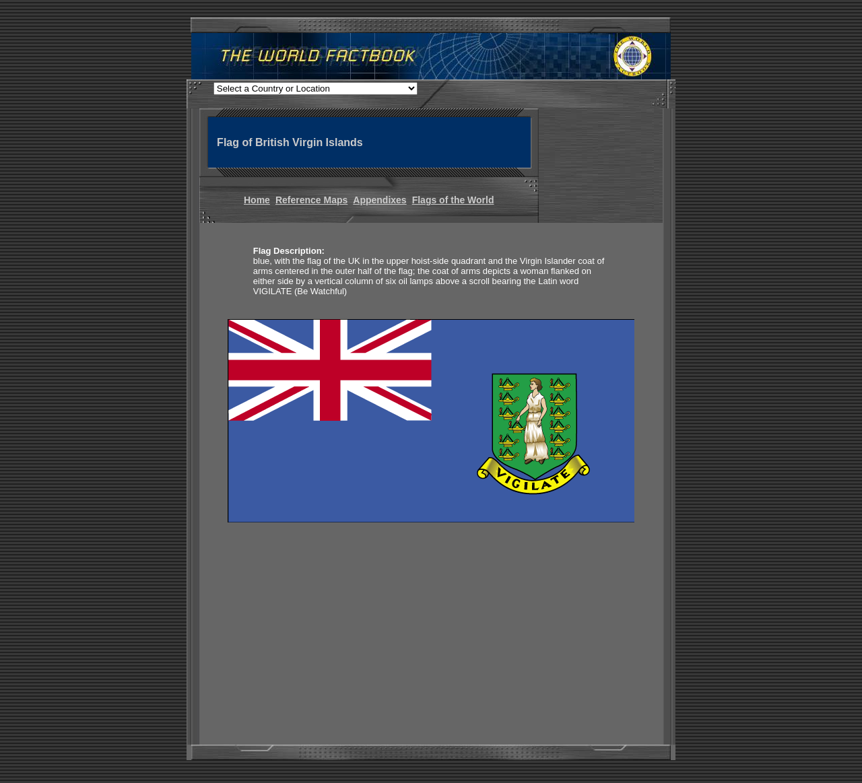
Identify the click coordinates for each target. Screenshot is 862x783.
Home (257, 200)
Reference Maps (311, 200)
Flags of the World (453, 200)
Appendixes (379, 200)
